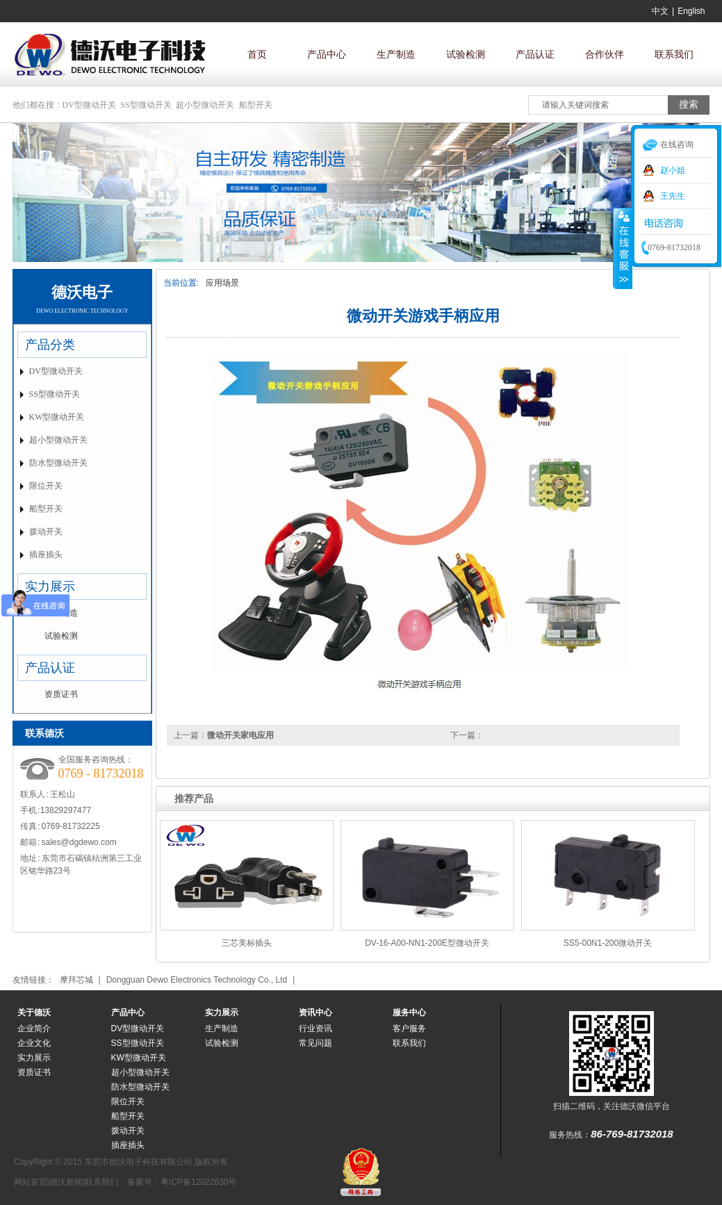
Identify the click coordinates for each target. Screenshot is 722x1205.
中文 (660, 11)
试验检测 (465, 54)
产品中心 (326, 54)
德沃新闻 (66, 1182)
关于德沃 (34, 1012)
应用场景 (222, 283)
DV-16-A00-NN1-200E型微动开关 (427, 943)
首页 (257, 54)
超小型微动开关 (205, 105)
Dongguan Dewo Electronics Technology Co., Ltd (197, 980)
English (691, 11)
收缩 (622, 248)
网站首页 (30, 1182)
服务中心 (409, 1012)
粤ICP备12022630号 (198, 1182)
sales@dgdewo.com (79, 842)
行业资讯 (315, 1028)
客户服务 (409, 1028)
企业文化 (34, 1043)
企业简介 (34, 1028)
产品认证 (535, 54)
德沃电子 (82, 292)
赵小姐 (672, 170)
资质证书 (61, 694)
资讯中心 (315, 1012)
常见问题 (315, 1043)
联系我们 (674, 54)
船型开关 (255, 105)
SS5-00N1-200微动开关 (608, 943)
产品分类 (50, 345)
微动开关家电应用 (240, 735)
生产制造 (396, 54)
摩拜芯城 (76, 980)
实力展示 (50, 586)
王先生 (672, 196)
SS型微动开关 (145, 105)
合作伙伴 (604, 54)
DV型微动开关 (89, 105)
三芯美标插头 (247, 943)
